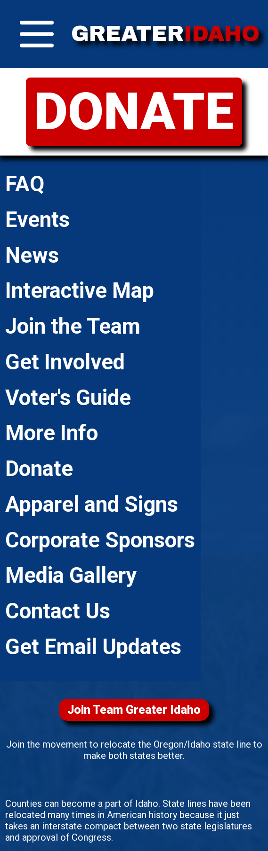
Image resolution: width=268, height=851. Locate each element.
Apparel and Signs (91, 504)
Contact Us (57, 611)
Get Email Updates (93, 646)
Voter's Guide (68, 397)
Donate (39, 468)
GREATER (165, 34)
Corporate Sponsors (100, 540)
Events (37, 219)
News (32, 255)
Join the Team (72, 326)
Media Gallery (71, 575)
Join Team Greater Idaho (134, 710)
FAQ (24, 184)
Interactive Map (79, 290)
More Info (51, 433)
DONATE (134, 112)
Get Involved (65, 362)
